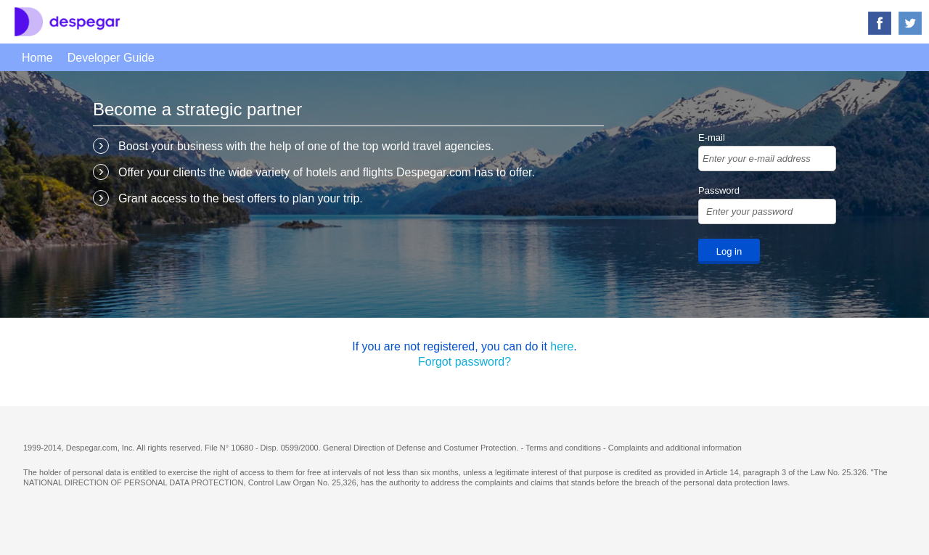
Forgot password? (464, 361)
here (561, 346)
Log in (729, 251)
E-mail (711, 137)
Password (719, 190)
